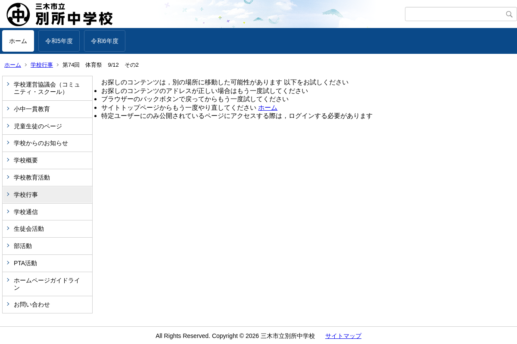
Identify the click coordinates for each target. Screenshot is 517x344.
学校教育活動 (32, 177)
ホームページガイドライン (47, 284)
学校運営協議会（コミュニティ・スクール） (47, 88)
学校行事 (42, 65)
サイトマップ (343, 335)
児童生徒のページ (38, 126)
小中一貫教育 (32, 108)
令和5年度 (59, 40)
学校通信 (26, 211)
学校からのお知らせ (41, 142)
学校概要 (26, 160)
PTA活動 (25, 263)
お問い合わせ (32, 304)
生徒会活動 (29, 228)
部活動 (23, 245)
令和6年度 (104, 40)
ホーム (18, 40)
